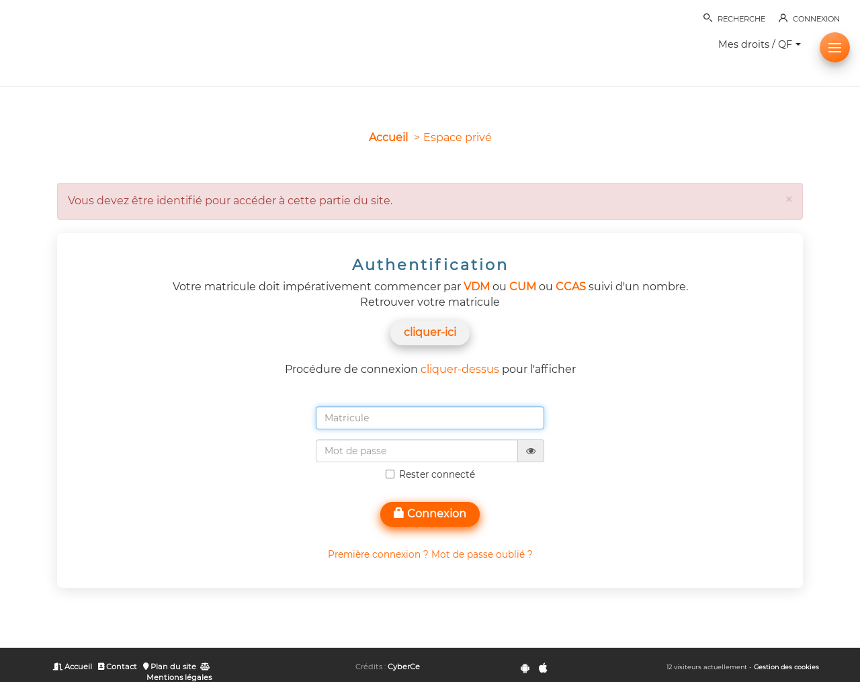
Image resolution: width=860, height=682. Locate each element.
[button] (835, 47)
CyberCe (404, 666)
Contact (118, 666)
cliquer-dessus (460, 369)
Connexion (430, 513)
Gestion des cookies (786, 667)
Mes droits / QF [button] (759, 44)
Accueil (388, 137)
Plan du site (169, 666)
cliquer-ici (430, 332)
